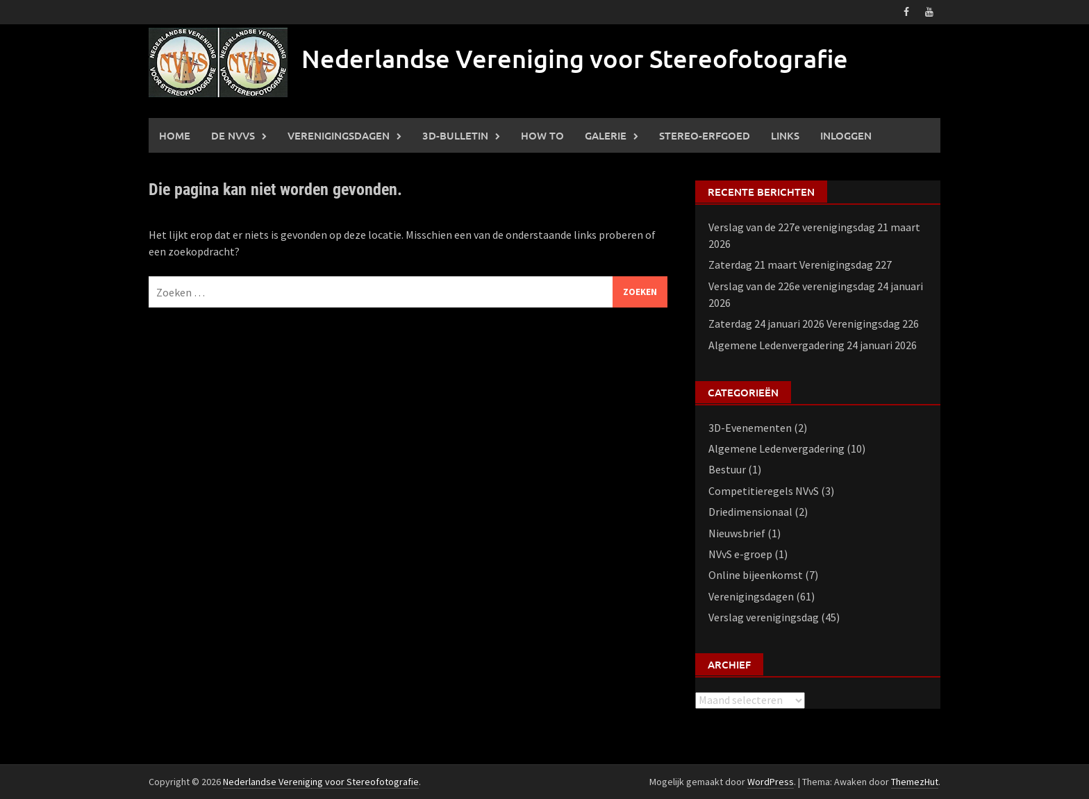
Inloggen (846, 135)
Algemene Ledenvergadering (776, 448)
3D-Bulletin (455, 135)
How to (542, 135)
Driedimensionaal (750, 512)
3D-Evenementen (750, 428)
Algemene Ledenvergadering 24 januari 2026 (812, 345)
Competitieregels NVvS (763, 491)
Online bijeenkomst (755, 575)
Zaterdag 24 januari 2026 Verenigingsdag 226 (813, 323)
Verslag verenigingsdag (763, 617)
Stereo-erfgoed (704, 135)
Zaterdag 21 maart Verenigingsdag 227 (800, 264)
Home (174, 135)
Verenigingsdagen (339, 135)
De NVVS (233, 135)
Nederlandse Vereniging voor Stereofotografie (574, 58)
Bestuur (727, 469)
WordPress (770, 781)
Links (785, 135)
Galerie (605, 135)
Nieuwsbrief (736, 533)
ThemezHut (914, 781)
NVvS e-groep (740, 554)
